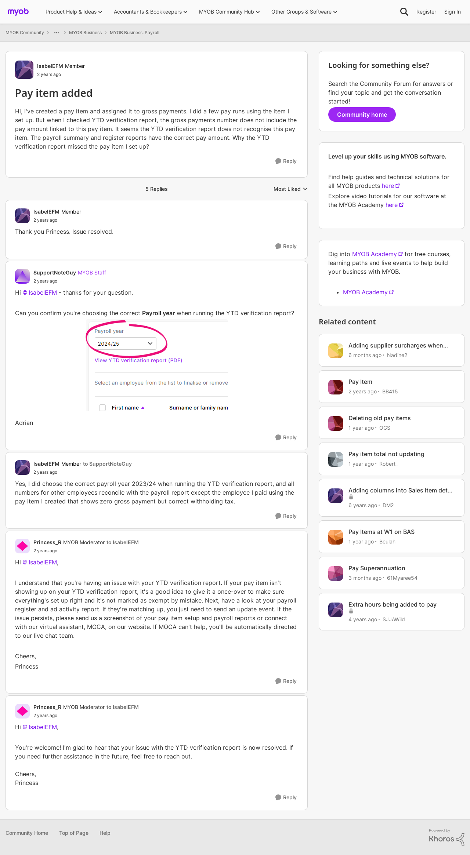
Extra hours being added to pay (392, 604)
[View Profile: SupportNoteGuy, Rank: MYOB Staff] (22, 276)
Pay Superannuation (376, 568)
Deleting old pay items (379, 418)
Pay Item (360, 381)
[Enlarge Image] (157, 365)
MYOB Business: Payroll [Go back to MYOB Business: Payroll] (134, 32)
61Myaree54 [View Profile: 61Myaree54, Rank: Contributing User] (402, 578)
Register (426, 11)
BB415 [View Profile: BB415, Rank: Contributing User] (390, 391)
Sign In (452, 11)
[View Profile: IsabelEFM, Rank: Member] (24, 70)
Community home (362, 114)
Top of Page (73, 833)
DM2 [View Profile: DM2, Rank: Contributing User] (388, 505)
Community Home (27, 833)
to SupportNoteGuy (107, 464)
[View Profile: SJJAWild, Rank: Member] (335, 610)
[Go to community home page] (18, 12)
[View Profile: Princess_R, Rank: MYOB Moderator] (22, 546)
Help (105, 833)
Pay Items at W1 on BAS (381, 531)
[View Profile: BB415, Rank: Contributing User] (335, 387)
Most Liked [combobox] (291, 189)
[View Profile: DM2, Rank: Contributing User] (335, 495)
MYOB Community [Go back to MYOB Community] (25, 32)
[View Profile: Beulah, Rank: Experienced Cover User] (335, 537)
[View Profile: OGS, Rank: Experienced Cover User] (335, 423)
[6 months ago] (365, 355)
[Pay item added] (57, 220)
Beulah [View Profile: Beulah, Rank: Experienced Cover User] (387, 541)
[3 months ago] (365, 578)
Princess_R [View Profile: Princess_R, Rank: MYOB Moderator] (47, 542)
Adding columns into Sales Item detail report (401, 490)
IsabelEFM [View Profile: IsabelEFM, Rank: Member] (50, 66)
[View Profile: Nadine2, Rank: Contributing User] (335, 350)
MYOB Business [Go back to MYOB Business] (85, 32)
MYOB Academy (374, 254)
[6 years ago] (362, 505)
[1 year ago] (361, 427)
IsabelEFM (43, 292)
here (388, 185)
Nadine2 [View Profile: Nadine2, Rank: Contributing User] (397, 355)
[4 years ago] (362, 619)
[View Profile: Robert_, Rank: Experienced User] (335, 459)
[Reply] (286, 161)
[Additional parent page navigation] (56, 33)
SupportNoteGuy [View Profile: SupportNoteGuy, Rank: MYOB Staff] (54, 272)
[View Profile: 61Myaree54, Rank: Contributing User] (335, 573)
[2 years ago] (362, 391)
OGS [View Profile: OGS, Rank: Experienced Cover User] (384, 427)
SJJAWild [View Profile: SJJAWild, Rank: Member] (394, 619)
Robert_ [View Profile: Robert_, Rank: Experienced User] (388, 464)
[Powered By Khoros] (446, 837)
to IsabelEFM (122, 542)
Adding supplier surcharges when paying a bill (395, 345)
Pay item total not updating (386, 454)
